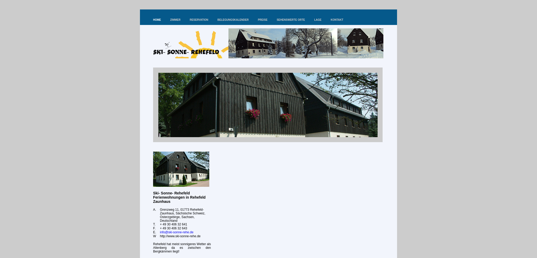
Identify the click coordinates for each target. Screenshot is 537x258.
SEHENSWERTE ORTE (291, 19)
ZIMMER (175, 19)
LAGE (317, 19)
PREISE (263, 19)
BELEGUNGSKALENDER (233, 19)
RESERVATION (199, 19)
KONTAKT (337, 19)
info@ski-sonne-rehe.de (177, 232)
